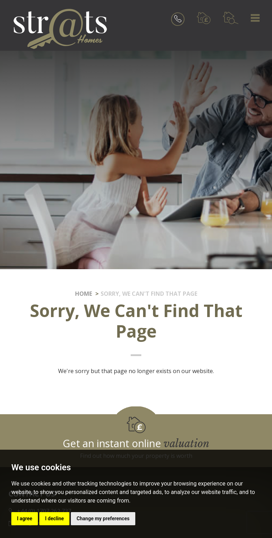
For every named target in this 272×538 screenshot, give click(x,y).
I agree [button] (24, 518)
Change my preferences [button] (102, 518)
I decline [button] (54, 518)
